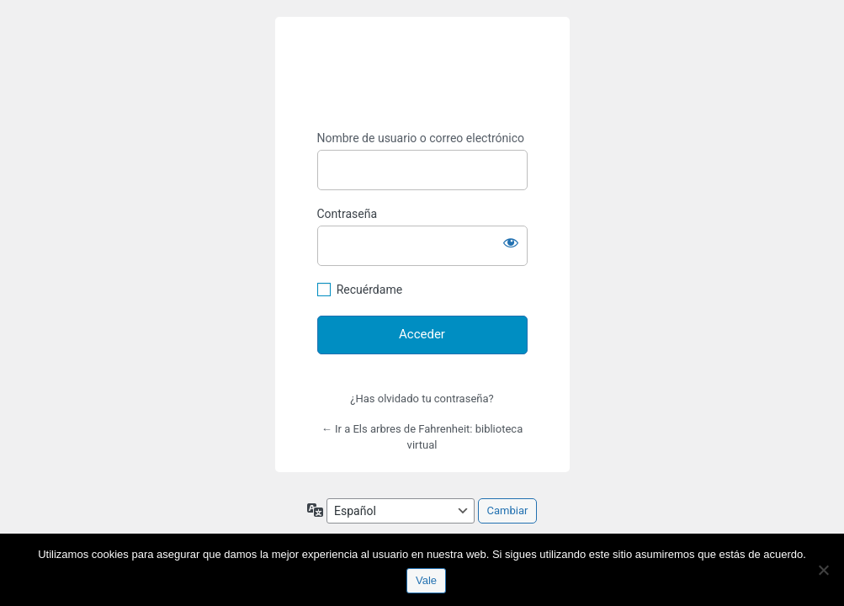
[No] (823, 569)
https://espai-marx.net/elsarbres (422, 74)
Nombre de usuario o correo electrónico (421, 138)
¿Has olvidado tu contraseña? (421, 398)
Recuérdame (369, 289)
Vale (426, 580)
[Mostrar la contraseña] (511, 242)
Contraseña (347, 214)
